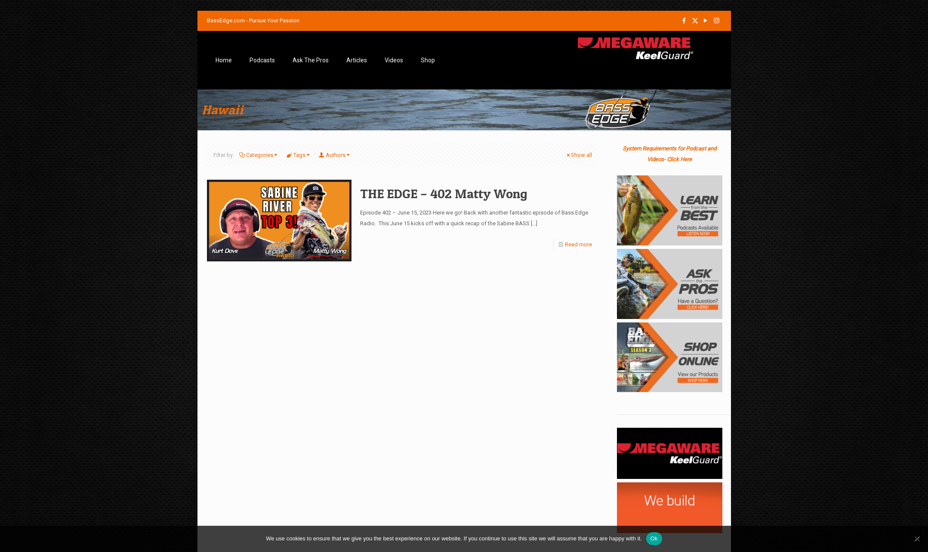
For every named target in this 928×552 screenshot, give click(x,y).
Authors (335, 155)
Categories (259, 155)
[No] (917, 538)
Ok (654, 538)
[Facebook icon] (684, 21)
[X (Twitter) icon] (695, 21)
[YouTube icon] (706, 21)
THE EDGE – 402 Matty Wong (443, 193)
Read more (578, 244)
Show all (578, 155)
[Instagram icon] (716, 21)
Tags (299, 155)
